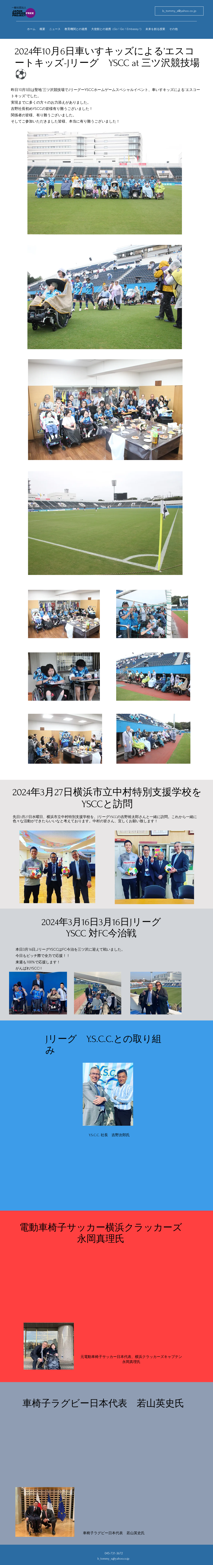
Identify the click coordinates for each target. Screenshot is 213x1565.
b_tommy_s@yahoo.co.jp (113, 1558)
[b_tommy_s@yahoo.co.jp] (179, 10)
